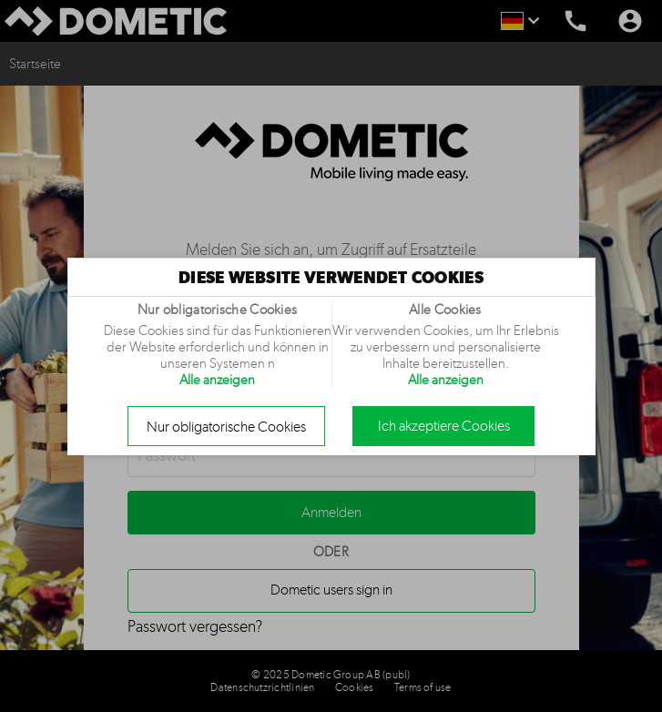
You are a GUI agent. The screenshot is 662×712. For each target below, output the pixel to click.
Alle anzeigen (217, 379)
